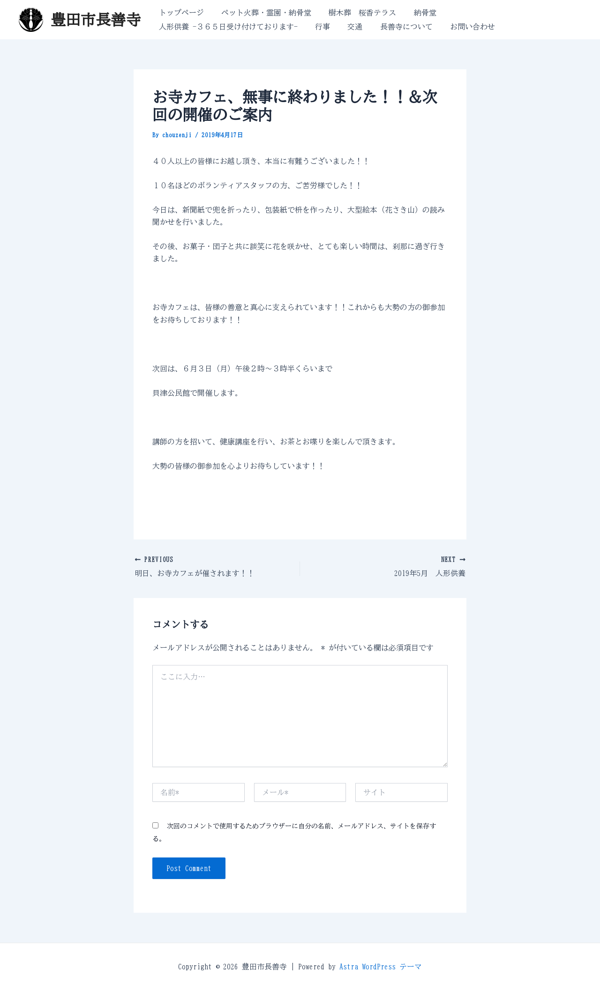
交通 (348, 26)
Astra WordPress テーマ (380, 966)
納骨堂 (416, 12)
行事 (318, 26)
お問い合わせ (461, 26)
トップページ (180, 12)
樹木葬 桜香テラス (356, 12)
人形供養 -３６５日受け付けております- (227, 26)
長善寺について (397, 26)
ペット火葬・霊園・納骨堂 (263, 12)
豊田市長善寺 (96, 19)
